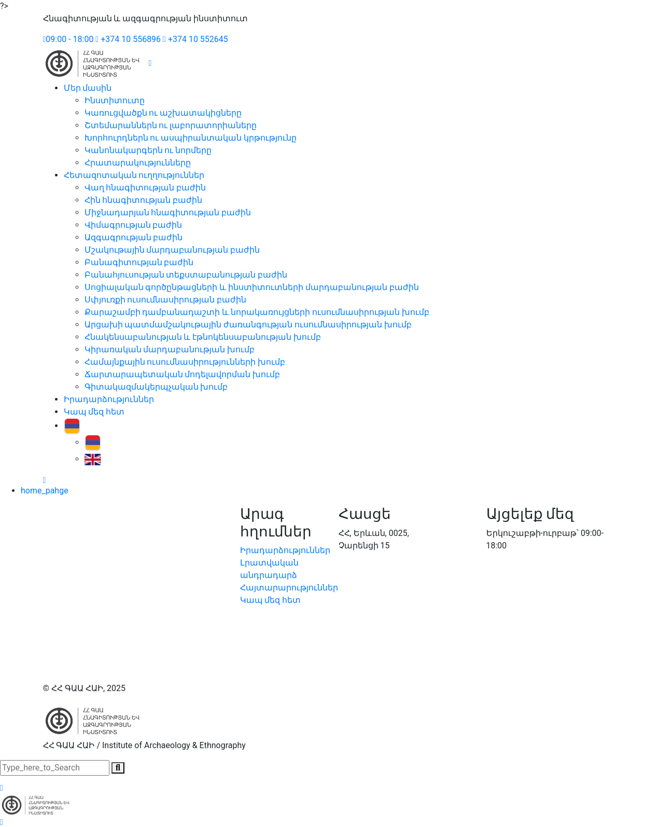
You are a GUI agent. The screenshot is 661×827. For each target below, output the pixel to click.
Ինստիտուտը (115, 100)
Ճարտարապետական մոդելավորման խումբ (182, 374)
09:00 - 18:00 (68, 39)
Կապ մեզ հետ (94, 412)
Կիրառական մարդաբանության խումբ (170, 349)
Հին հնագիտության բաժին (144, 200)
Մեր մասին (88, 88)
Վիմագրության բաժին (133, 225)
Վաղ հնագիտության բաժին (145, 187)
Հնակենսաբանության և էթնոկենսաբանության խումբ (203, 337)
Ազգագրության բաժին (134, 237)
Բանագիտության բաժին (139, 262)
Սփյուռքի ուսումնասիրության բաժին (166, 300)
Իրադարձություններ (109, 399)
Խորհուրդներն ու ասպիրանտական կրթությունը (191, 138)
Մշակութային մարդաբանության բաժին (172, 250)
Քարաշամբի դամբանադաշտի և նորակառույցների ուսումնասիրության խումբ (257, 312)
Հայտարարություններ (289, 587)
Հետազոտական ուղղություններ (134, 175)
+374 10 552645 (195, 39)
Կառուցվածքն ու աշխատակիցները (163, 113)
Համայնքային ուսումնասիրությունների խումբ (185, 362)
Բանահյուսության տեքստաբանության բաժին (186, 275)
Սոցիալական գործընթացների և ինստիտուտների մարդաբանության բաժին (252, 287)
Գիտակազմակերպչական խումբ (156, 387)
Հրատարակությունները (138, 163)
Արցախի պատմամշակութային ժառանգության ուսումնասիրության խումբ (248, 324)
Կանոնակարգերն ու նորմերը (148, 150)
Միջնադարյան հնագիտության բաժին (168, 212)
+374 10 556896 (128, 39)
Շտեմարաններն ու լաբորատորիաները (171, 125)
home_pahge (44, 490)
